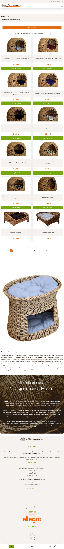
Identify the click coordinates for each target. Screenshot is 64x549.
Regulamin (32, 538)
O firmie (32, 532)
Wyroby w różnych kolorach (32, 508)
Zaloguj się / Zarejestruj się (57, 1)
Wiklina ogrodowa (32, 504)
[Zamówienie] (40, 33)
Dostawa (32, 534)
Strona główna (5, 19)
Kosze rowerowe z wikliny (32, 494)
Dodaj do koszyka (16, 68)
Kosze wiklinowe (32, 496)
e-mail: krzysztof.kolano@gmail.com (35, 479)
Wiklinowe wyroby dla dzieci (32, 506)
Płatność (32, 536)
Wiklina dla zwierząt (33, 502)
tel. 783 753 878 (22, 479)
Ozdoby (33, 500)
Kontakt (33, 540)
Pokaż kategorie (32, 27)
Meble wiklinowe (32, 498)
